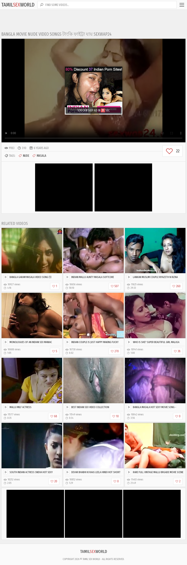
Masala (39, 155)
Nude (23, 155)
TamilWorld (18, 5)
